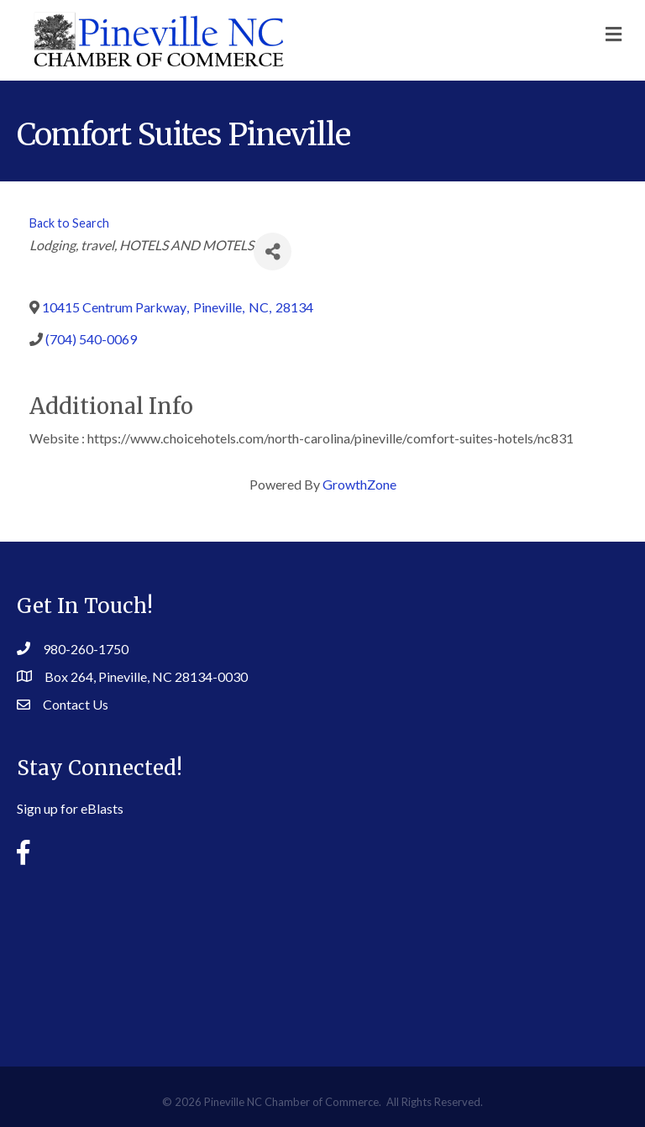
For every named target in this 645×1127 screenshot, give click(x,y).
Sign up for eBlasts (70, 808)
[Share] (272, 251)
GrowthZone (359, 484)
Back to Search (69, 223)
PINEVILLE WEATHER (322, 953)
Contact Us (75, 704)
